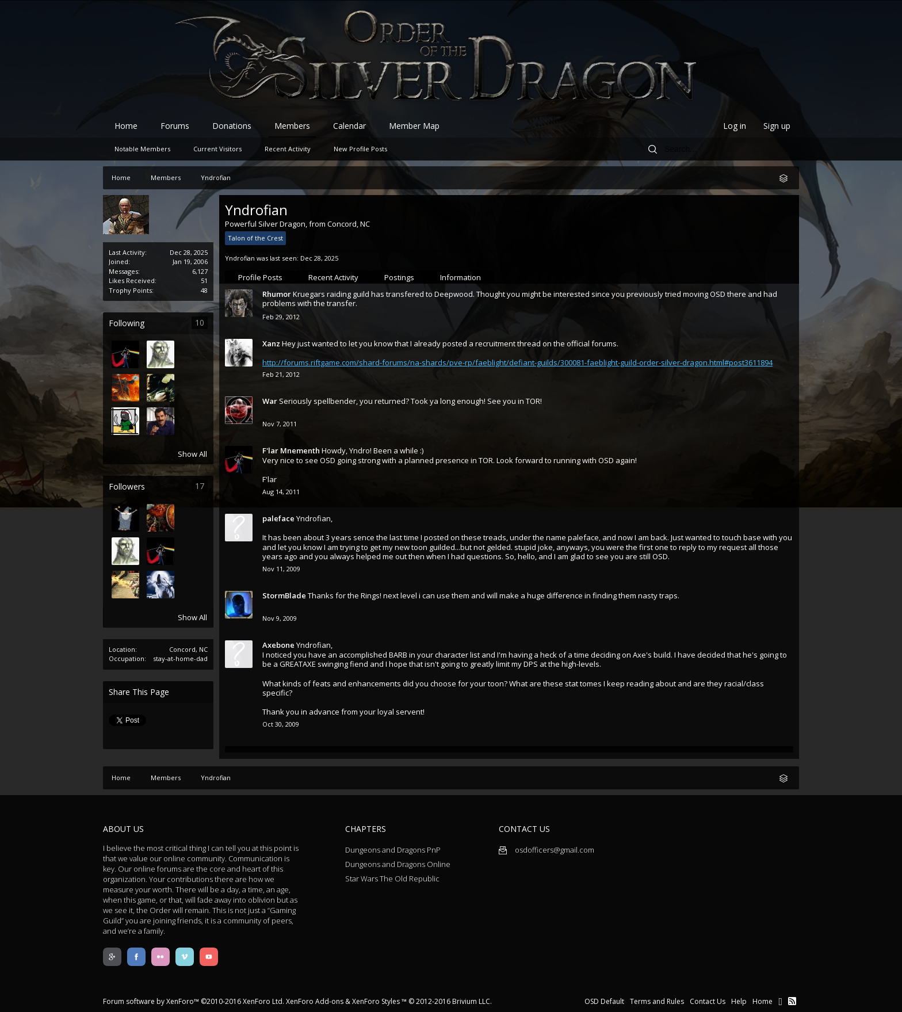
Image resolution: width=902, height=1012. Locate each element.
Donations (231, 125)
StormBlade (284, 595)
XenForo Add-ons (314, 1001)
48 (204, 290)
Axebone (278, 645)
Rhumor (276, 294)
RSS (792, 1001)
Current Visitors (217, 148)
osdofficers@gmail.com (546, 850)
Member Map (414, 125)
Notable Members (142, 148)
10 (199, 322)
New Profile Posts (360, 148)
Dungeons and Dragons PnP (393, 850)
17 (199, 485)
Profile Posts (260, 277)
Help (739, 1001)
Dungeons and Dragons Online (397, 864)
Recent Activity (333, 277)
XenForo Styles (376, 1001)
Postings (399, 277)
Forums (174, 125)
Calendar (349, 125)
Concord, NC (188, 649)
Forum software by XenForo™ (193, 1001)
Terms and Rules (657, 1001)
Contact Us (707, 1001)
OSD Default (604, 1001)
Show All (192, 454)
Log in (734, 125)
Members (292, 125)
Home (125, 125)
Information (460, 277)
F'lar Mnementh (291, 450)
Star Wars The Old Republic (392, 878)
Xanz (271, 343)
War (269, 401)
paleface (278, 518)
